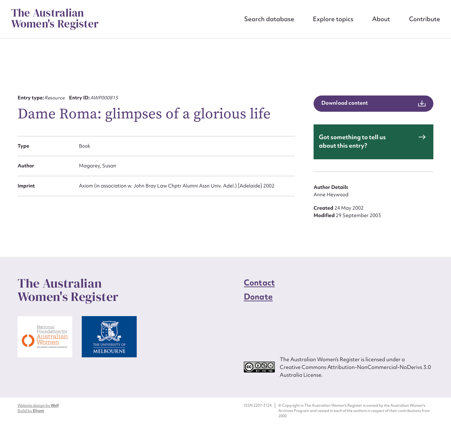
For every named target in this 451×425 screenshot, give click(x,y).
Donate (258, 296)
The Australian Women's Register (55, 18)
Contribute (424, 19)
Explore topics (333, 19)
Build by (31, 410)
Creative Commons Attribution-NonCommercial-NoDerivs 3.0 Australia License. (355, 370)
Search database (269, 19)
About (381, 19)
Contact (259, 282)
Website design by (38, 405)
